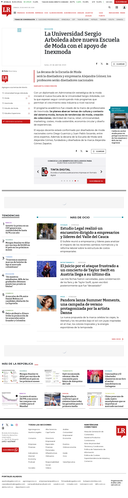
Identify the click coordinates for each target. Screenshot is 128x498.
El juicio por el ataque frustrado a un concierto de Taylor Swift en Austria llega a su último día (89, 270)
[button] (37, 172)
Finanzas (31, 447)
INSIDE (122, 13)
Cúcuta (111, 19)
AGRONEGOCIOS (70, 13)
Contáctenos (89, 440)
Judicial (65, 393)
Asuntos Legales (34, 432)
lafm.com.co (100, 484)
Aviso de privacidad (92, 443)
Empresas (32, 444)
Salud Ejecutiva (69, 462)
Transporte (67, 371)
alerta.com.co (7, 487)
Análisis (65, 429)
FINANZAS (21, 13)
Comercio (9, 293)
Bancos (9, 223)
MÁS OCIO (116, 339)
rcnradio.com (72, 484)
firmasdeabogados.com (71, 481)
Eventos (66, 444)
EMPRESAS (39, 13)
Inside (65, 453)
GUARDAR (119, 64)
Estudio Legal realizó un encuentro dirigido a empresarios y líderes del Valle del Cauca (89, 232)
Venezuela (65, 19)
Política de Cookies (92, 455)
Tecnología (110, 393)
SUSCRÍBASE (121, 2)
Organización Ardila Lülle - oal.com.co (117, 483)
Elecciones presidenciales (49, 19)
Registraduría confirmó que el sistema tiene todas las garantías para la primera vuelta (72, 401)
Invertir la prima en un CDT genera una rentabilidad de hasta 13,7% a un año (17, 229)
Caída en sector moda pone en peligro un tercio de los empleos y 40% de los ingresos (120, 137)
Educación (10, 274)
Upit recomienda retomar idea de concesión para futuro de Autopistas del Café (72, 379)
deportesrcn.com (23, 487)
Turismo (103, 19)
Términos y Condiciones (93, 446)
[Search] (109, 7)
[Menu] (15, 12)
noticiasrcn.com (86, 484)
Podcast (31, 462)
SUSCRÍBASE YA (96, 181)
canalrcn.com (58, 484)
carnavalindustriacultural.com (39, 484)
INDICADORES (114, 13)
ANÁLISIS (80, 13)
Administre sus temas (12, 121)
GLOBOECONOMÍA (56, 13)
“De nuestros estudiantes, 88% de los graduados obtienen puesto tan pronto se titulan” (17, 282)
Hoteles (94, 19)
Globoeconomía (69, 447)
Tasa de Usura (83, 19)
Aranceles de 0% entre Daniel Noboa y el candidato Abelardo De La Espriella (17, 300)
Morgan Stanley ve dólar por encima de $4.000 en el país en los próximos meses (18, 246)
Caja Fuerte (50, 432)
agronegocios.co (30, 481)
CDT (73, 19)
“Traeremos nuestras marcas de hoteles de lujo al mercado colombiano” (16, 263)
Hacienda (9, 240)
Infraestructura (51, 453)
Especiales (50, 444)
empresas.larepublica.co (49, 481)
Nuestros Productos (92, 437)
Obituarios (50, 456)
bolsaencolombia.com (92, 481)
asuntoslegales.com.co (11, 481)
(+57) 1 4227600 (8, 441)
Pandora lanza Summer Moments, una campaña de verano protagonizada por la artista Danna (90, 306)
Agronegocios (34, 429)
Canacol (120, 19)
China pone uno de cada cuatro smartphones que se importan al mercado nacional (115, 401)
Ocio (65, 456)
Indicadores (33, 453)
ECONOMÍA (30, 13)
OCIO (46, 13)
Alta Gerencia (51, 429)
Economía (67, 438)
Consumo (32, 438)
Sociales (108, 371)
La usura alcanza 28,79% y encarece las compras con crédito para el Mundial (29, 401)
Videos (48, 468)
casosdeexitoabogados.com (13, 484)
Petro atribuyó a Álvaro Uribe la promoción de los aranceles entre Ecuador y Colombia (17, 317)
